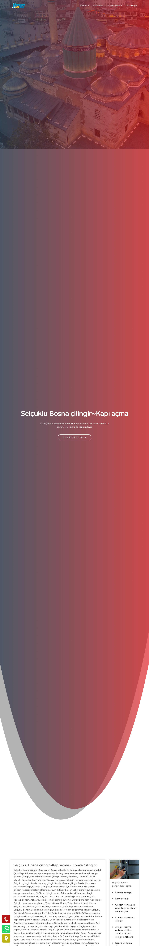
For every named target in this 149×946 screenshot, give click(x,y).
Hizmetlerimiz (114, 5)
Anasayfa (84, 5)
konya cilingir (122, 898)
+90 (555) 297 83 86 (74, 441)
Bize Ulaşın (132, 5)
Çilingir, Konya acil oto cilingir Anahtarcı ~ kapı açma (126, 908)
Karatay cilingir (123, 892)
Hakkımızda (98, 5)
